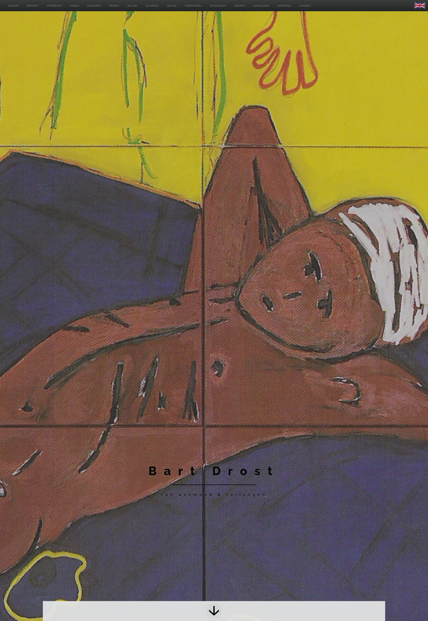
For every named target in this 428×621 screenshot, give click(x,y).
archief (13, 5)
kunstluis (152, 5)
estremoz (284, 5)
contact (305, 5)
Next (214, 611)
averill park (261, 5)
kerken (114, 5)
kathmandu (193, 5)
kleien (74, 5)
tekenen (32, 5)
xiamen (239, 5)
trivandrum (218, 5)
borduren (94, 5)
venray (172, 5)
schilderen (54, 5)
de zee (132, 5)
